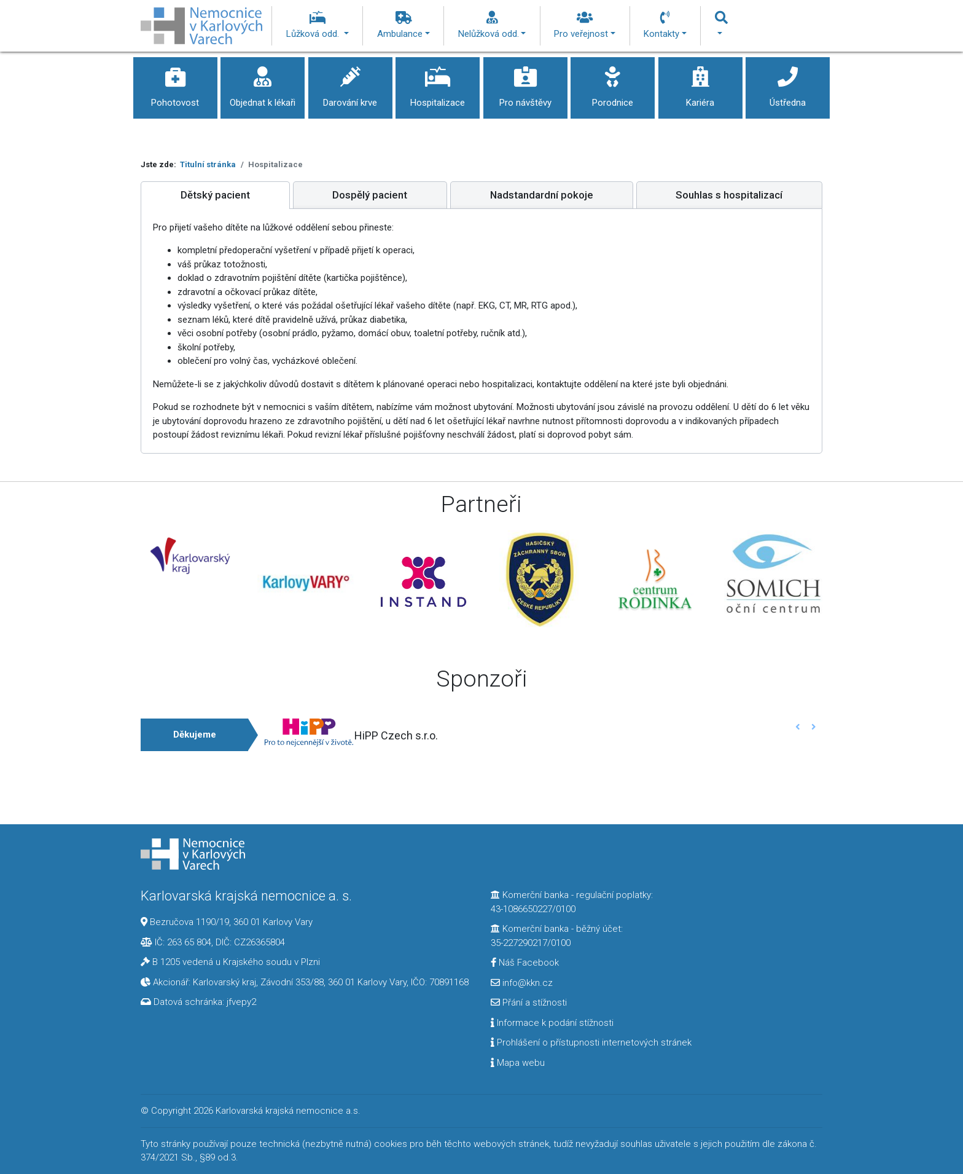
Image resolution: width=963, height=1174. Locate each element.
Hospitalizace (438, 82)
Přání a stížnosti (529, 1002)
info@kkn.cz (522, 982)
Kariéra (700, 82)
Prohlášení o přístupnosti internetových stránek (591, 1042)
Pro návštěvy (525, 82)
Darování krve (350, 82)
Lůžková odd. (317, 25)
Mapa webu (518, 1062)
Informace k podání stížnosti (552, 1022)
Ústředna (788, 82)
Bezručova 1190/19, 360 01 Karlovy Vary (231, 922)
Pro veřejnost (584, 25)
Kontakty (665, 25)
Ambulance (403, 25)
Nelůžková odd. (492, 25)
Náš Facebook (525, 962)
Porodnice (613, 82)
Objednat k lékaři (262, 82)
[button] (798, 726)
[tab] (215, 195)
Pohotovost (175, 82)
